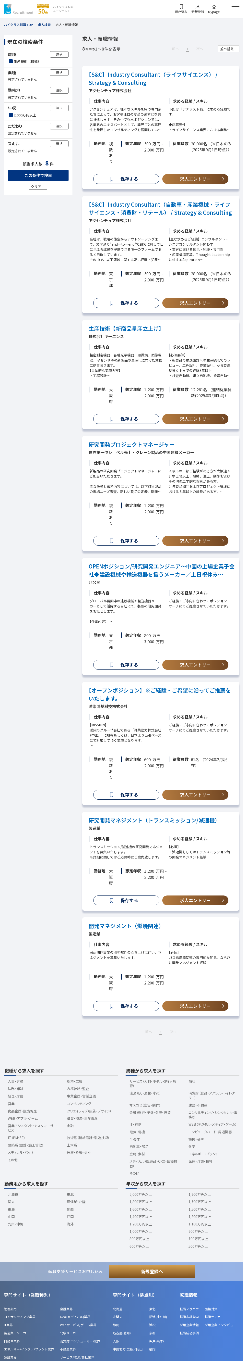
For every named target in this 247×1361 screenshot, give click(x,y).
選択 (59, 54)
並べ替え (227, 48)
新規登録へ (152, 1271)
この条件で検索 (38, 175)
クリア (36, 186)
